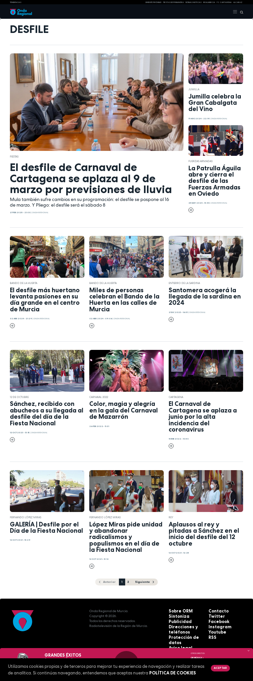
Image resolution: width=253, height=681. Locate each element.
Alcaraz (237, 2)
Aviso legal (178, 640)
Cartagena (176, 397)
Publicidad (177, 620)
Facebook (217, 620)
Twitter (215, 615)
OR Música (197, 657)
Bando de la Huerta (23, 283)
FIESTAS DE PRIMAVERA (173, 2)
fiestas (14, 156)
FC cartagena (224, 2)
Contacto (217, 611)
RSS (211, 635)
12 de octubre (19, 397)
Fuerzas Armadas (200, 161)
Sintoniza (177, 615)
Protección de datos (186, 635)
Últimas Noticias (193, 2)
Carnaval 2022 (98, 397)
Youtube (216, 630)
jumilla (193, 89)
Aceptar (219, 667)
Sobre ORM (178, 611)
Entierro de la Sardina (184, 283)
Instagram (217, 625)
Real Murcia (209, 2)
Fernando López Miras (25, 517)
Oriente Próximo (153, 2)
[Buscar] (240, 12)
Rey (171, 517)
